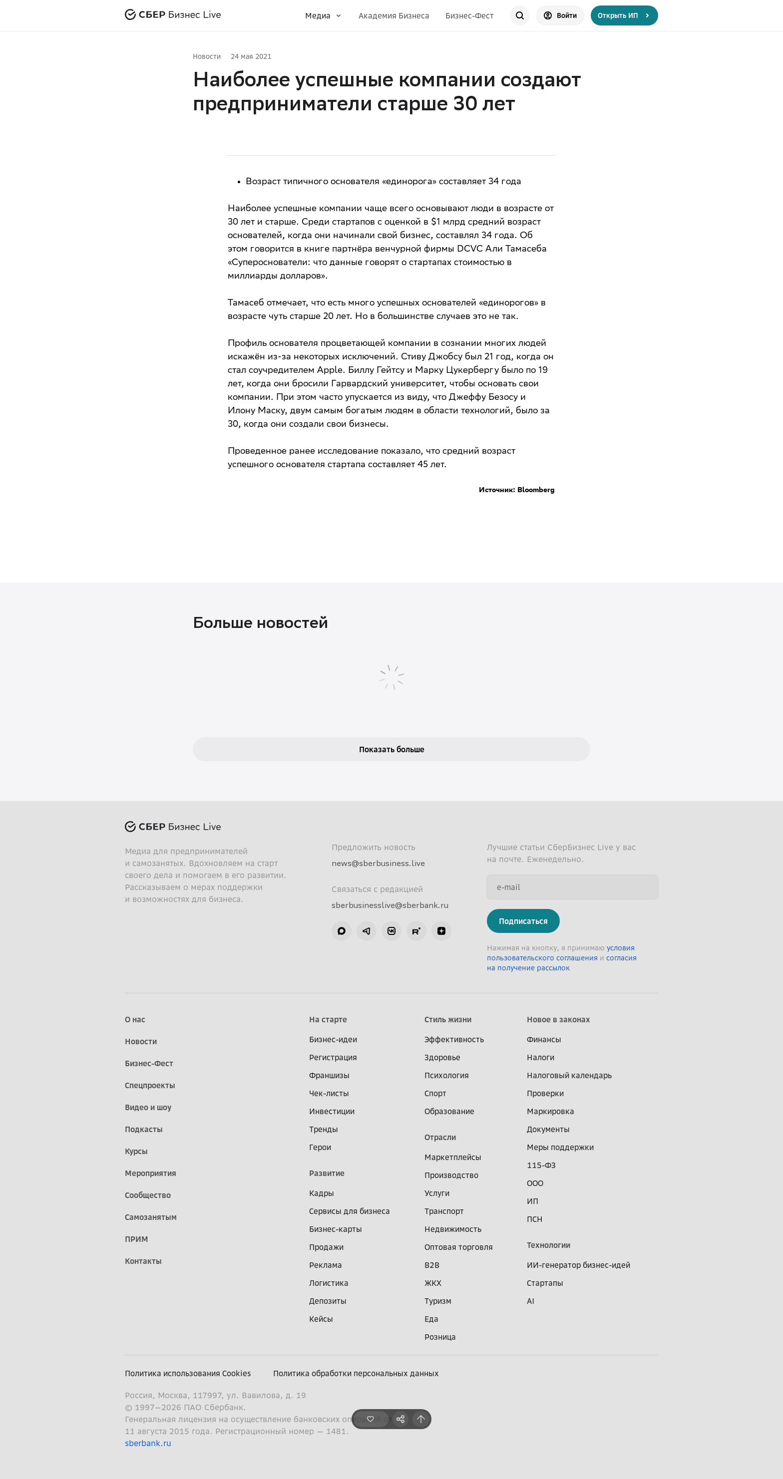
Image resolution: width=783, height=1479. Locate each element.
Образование (449, 1111)
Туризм (437, 1301)
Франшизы (329, 1075)
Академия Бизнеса (394, 15)
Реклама (325, 1265)
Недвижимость (452, 1229)
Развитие (327, 1173)
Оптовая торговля (458, 1247)
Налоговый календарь (569, 1075)
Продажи (326, 1247)
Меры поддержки (560, 1147)
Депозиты (328, 1301)
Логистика (329, 1283)
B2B (431, 1265)
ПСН (535, 1219)
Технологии (548, 1245)
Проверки (545, 1093)
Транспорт (444, 1211)
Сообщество (148, 1195)
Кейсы (321, 1319)
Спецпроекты (150, 1085)
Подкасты (144, 1129)
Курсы (136, 1151)
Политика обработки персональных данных (356, 1373)
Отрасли (440, 1137)
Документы (548, 1129)
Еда (431, 1319)
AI (530, 1301)
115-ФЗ (541, 1165)
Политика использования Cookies (188, 1373)
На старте (328, 1019)
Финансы (544, 1039)
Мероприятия (150, 1173)
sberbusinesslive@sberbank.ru (390, 905)
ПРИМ (136, 1239)
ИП (532, 1201)
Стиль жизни (447, 1019)
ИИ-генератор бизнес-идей (578, 1265)
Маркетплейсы (452, 1157)
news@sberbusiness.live (378, 863)
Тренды (323, 1129)
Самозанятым (151, 1217)
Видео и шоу (148, 1107)
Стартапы (545, 1283)
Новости (207, 56)
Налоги (540, 1057)
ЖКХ (432, 1283)
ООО (535, 1183)
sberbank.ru (148, 1443)
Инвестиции (332, 1111)
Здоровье (442, 1057)
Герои (320, 1147)
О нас (135, 1019)
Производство (451, 1175)
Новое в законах (558, 1019)
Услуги (436, 1193)
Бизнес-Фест (469, 15)
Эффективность (454, 1039)
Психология (446, 1075)
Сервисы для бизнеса (349, 1211)
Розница (440, 1337)
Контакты (143, 1261)
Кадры (321, 1193)
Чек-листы (329, 1093)
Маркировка (550, 1111)
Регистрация (333, 1057)
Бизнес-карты (335, 1229)
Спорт (435, 1093)
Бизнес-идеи (333, 1039)
